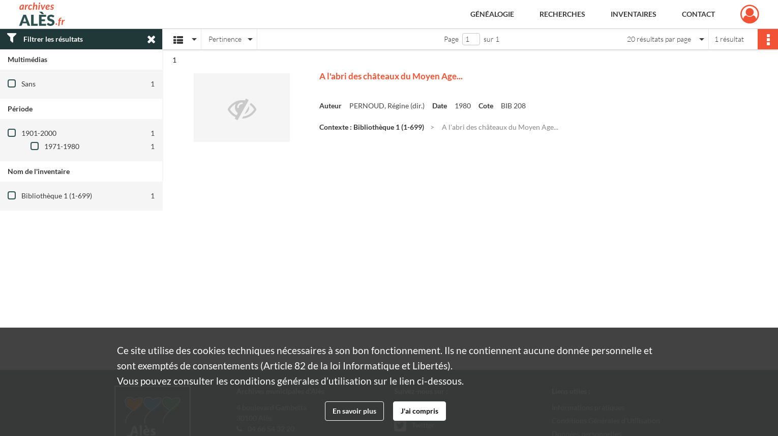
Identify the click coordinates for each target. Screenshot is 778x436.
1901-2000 (38, 133)
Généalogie (492, 14)
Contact (698, 14)
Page (451, 39)
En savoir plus (354, 410)
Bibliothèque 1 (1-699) (56, 195)
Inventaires (633, 14)
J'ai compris (419, 410)
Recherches (562, 14)
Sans (28, 83)
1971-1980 (61, 146)
